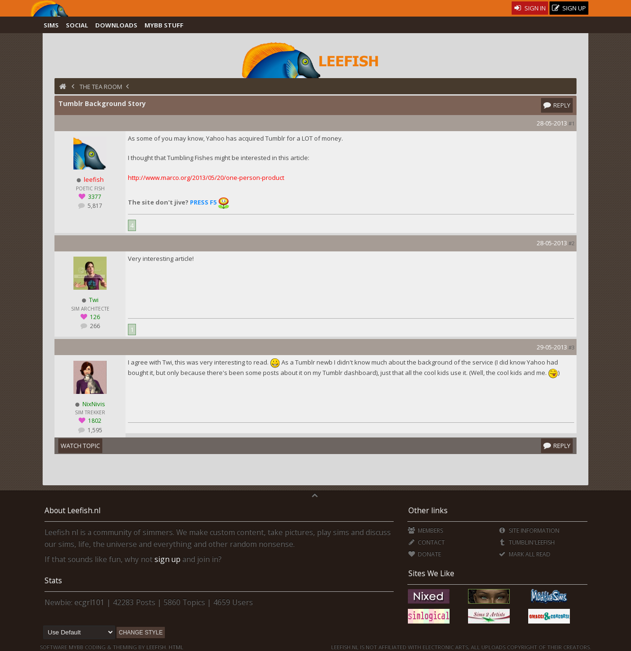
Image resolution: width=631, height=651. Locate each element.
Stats (53, 580)
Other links (428, 510)
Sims (51, 25)
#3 (571, 347)
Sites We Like (431, 573)
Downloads (116, 25)
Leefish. (156, 647)
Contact (426, 542)
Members (425, 530)
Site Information (529, 530)
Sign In (530, 8)
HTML (175, 647)
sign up (167, 559)
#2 (571, 243)
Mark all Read (524, 554)
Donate (424, 554)
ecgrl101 (89, 602)
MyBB (76, 647)
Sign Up (569, 8)
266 (94, 326)
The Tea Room (101, 86)
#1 (571, 123)
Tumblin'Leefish (526, 542)
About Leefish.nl (72, 510)
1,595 (94, 430)
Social (77, 25)
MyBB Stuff (163, 25)
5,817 (94, 206)
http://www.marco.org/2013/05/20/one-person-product (206, 177)
